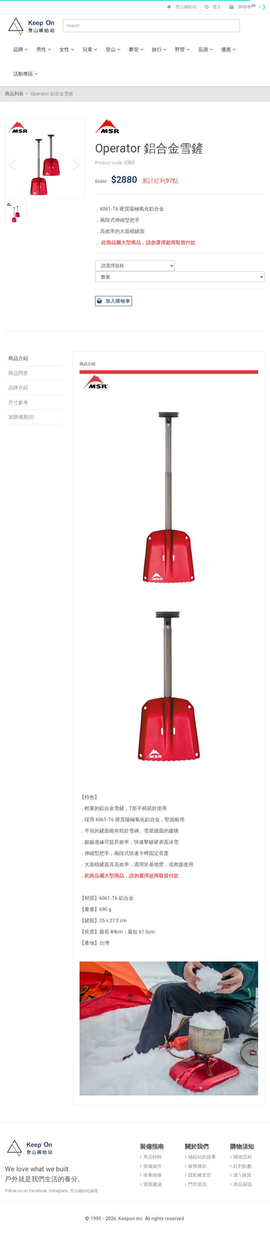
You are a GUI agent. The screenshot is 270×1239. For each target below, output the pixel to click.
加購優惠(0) (21, 417)
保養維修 (151, 1175)
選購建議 (151, 1184)
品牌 (21, 49)
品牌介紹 (18, 388)
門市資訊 (196, 1184)
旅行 (160, 49)
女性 (67, 49)
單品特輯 (151, 1156)
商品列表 (14, 93)
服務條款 (196, 1166)
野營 (183, 49)
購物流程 (241, 1156)
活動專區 (26, 74)
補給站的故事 (200, 1156)
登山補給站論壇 (84, 1191)
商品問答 (18, 373)
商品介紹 (18, 358)
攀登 (137, 49)
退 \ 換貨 (240, 1175)
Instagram (58, 1191)
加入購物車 (113, 301)
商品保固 (241, 1184)
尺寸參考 (18, 403)
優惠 (229, 49)
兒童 (91, 49)
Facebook (38, 1191)
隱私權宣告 (198, 1175)
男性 (44, 49)
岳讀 (206, 49)
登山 (114, 49)
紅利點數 (241, 1166)
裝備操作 (151, 1166)
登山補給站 (182, 6)
